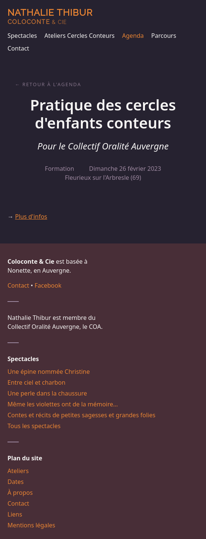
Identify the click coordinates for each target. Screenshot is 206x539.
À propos (20, 492)
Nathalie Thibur (50, 16)
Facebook (47, 285)
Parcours (163, 35)
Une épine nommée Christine (48, 371)
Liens (14, 514)
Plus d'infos (31, 216)
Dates (15, 482)
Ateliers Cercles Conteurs (80, 35)
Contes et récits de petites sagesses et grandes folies (81, 415)
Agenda (133, 35)
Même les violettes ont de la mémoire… (62, 404)
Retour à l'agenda (51, 84)
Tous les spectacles (34, 426)
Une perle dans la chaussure (47, 393)
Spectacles (22, 35)
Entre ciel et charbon (36, 382)
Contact (18, 48)
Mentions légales (31, 525)
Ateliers (18, 471)
